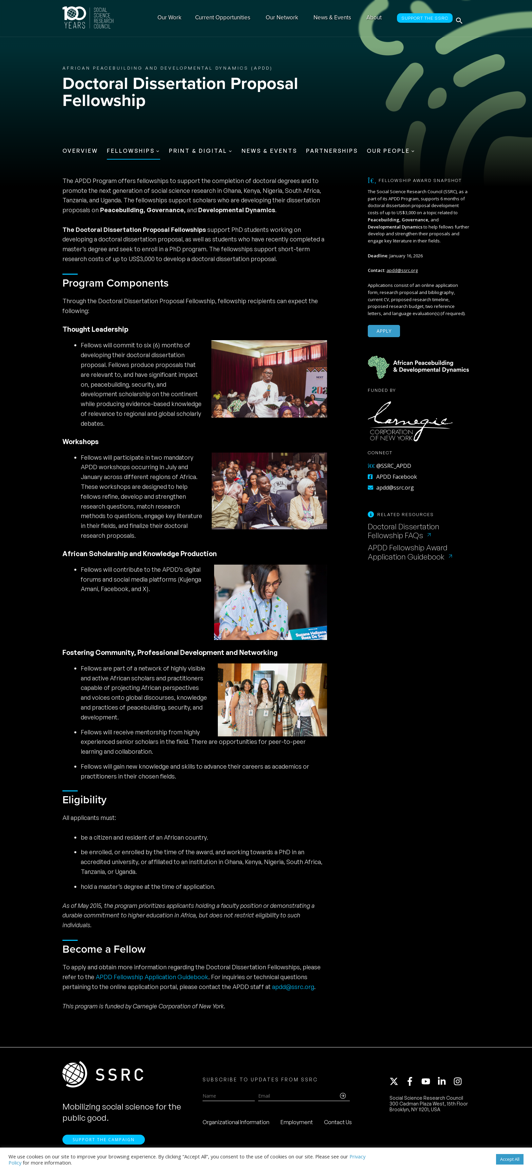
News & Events (269, 150)
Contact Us (338, 1124)
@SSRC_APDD (389, 466)
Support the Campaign (104, 1144)
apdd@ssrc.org (293, 986)
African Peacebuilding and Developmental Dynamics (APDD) (167, 68)
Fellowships (131, 150)
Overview (80, 150)
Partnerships (332, 150)
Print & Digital (198, 150)
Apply (384, 331)
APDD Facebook (392, 476)
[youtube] (428, 1083)
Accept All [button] (509, 1159)
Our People (388, 150)
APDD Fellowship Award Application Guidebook (408, 552)
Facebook (114, 588)
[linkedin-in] (444, 1083)
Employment (297, 1124)
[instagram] (459, 1083)
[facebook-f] (412, 1083)
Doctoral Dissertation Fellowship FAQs (403, 531)
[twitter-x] (397, 1083)
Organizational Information (236, 1124)
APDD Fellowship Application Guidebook (152, 977)
